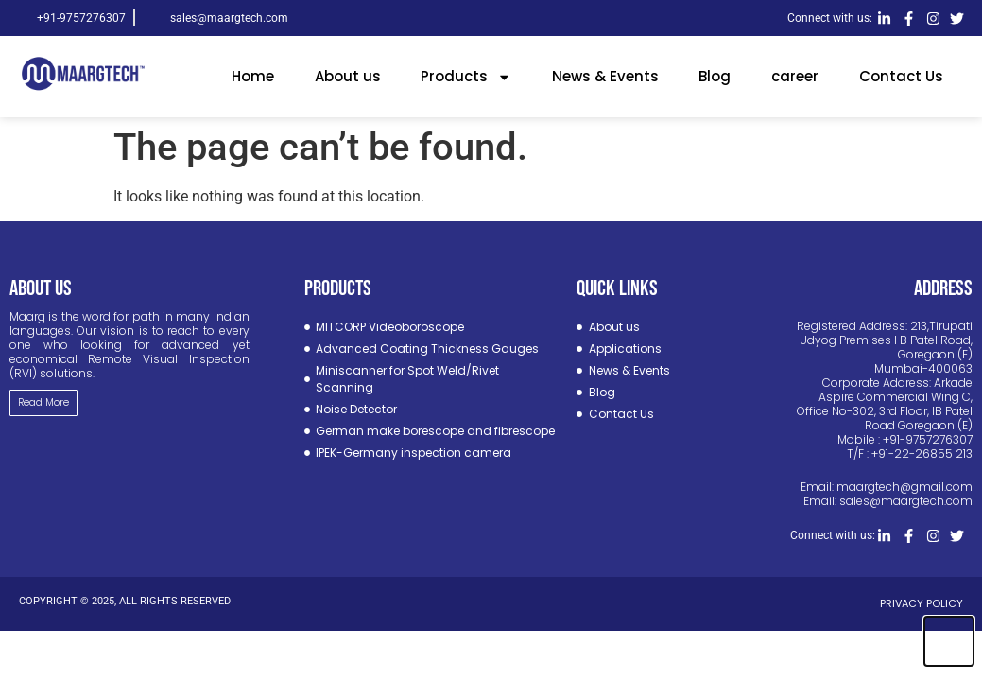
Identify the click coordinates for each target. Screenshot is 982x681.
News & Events (605, 76)
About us (348, 76)
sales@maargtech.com (906, 501)
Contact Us (901, 76)
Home (253, 76)
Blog (714, 76)
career (794, 76)
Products (466, 77)
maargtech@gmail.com (904, 487)
